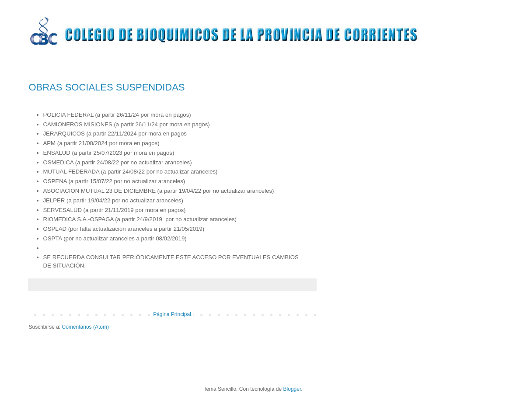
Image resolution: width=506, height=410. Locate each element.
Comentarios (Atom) (85, 327)
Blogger (292, 389)
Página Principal (172, 314)
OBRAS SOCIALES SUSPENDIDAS (107, 87)
